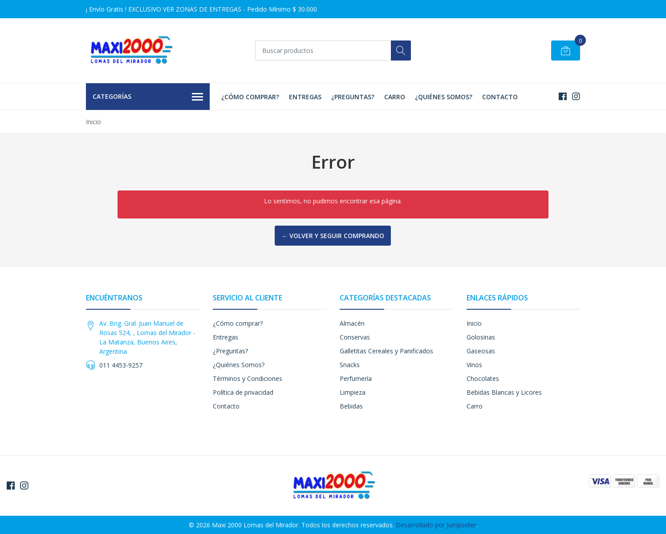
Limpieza (352, 392)
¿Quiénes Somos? (443, 97)
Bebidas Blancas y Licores (504, 392)
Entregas (305, 97)
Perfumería (356, 378)
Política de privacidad (243, 392)
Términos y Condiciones (247, 378)
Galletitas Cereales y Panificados (386, 351)
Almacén (352, 323)
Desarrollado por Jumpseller (436, 525)
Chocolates (483, 378)
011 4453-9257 (120, 365)
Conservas (355, 337)
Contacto (500, 97)
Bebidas (351, 406)
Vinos (474, 364)
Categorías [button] (148, 97)
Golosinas (481, 337)
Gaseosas (481, 351)
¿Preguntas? (352, 97)
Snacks (350, 364)
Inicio (474, 323)
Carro (394, 97)
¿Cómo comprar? (250, 97)
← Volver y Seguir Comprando (332, 235)
